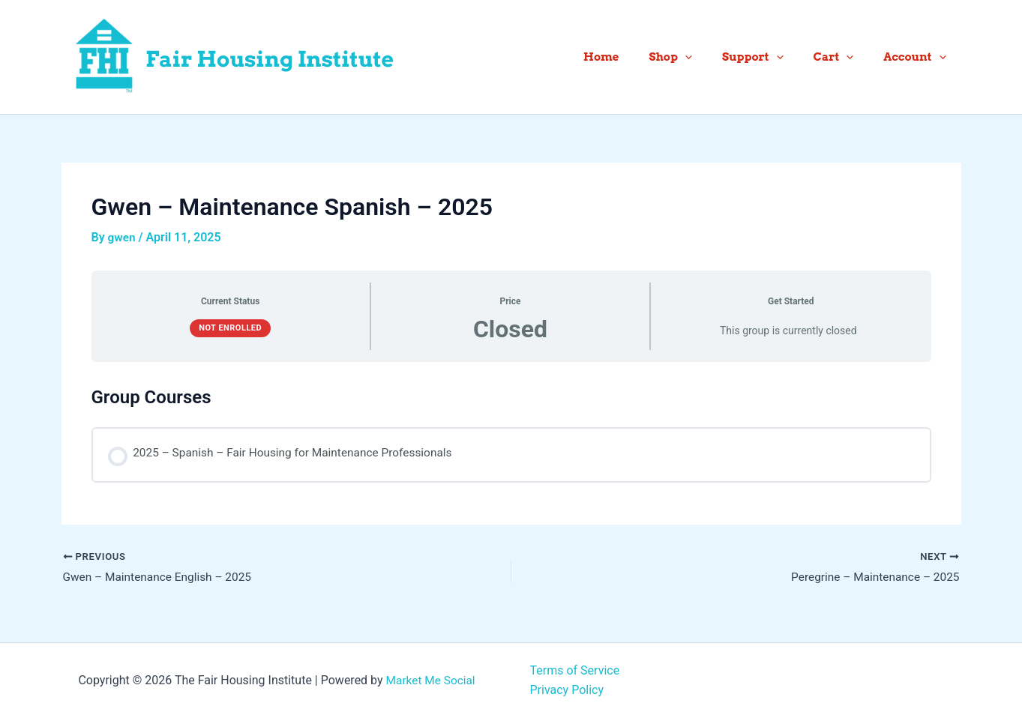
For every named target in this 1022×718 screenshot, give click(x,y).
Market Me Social (430, 680)
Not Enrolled (230, 328)
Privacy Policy (567, 690)
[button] (711, 57)
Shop (697, 57)
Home (634, 57)
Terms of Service (575, 670)
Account (918, 57)
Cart (845, 57)
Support (771, 57)
